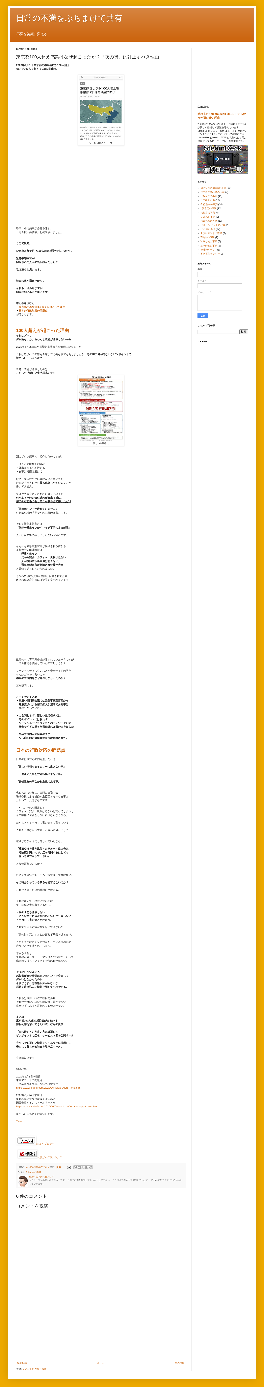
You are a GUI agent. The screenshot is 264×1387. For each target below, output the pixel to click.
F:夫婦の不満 (208, 200)
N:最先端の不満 (209, 220)
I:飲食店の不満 (208, 208)
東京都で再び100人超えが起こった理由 (42, 307)
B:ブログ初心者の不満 (213, 192)
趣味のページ (208, 249)
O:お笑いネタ (208, 229)
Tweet (19, 1121)
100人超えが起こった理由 (42, 330)
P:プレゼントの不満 (211, 233)
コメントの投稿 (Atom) (34, 1368)
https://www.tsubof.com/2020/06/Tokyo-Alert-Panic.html (48, 1087)
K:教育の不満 (208, 212)
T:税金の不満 (207, 237)
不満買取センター (210, 253)
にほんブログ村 (35, 1143)
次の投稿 (22, 1363)
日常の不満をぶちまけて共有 (69, 18)
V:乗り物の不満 (209, 241)
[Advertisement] (100, 1328)
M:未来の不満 (208, 216)
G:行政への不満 (209, 204)
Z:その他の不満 (209, 245)
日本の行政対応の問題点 (33, 310)
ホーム (100, 1363)
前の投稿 (179, 1363)
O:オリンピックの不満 (213, 225)
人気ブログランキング (50, 1157)
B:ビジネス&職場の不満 (213, 187)
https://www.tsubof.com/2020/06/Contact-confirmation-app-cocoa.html (57, 1106)
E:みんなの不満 (33, 1172)
